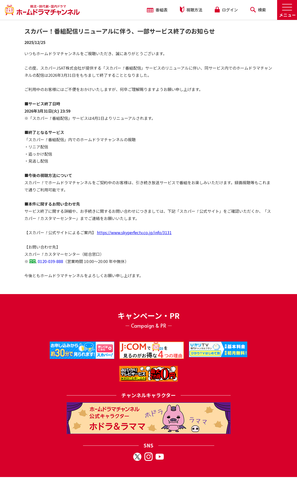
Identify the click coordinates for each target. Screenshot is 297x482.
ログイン (226, 10)
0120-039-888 (50, 261)
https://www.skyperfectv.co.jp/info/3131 (134, 232)
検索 (258, 10)
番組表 (157, 10)
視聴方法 (191, 9)
